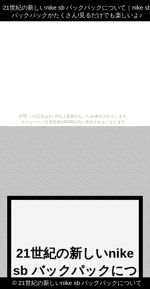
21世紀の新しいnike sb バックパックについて (80, 282)
